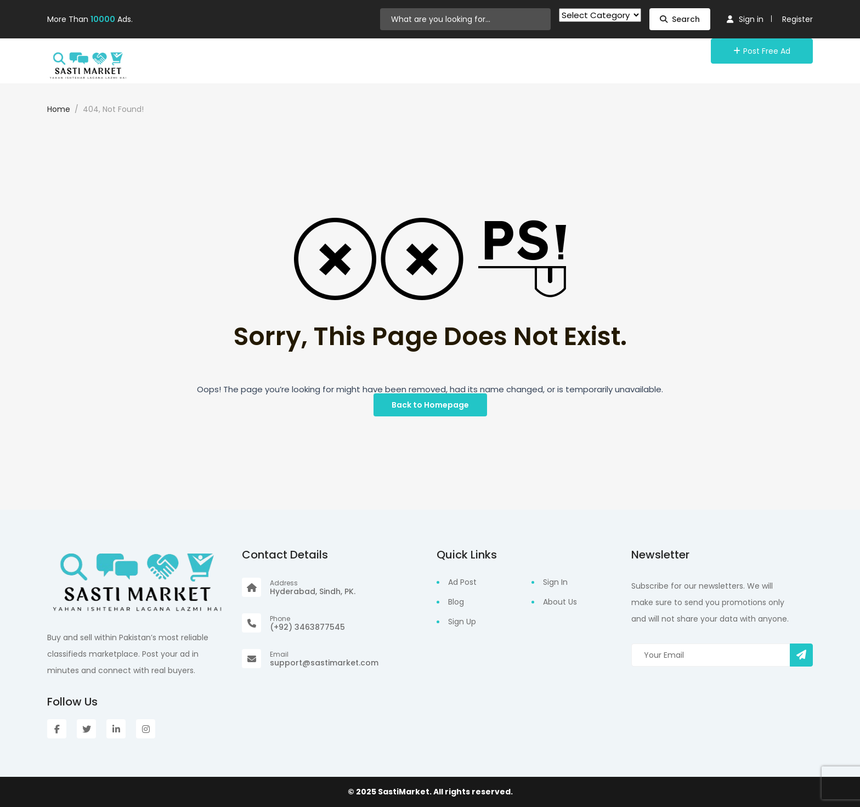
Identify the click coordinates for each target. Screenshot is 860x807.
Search (680, 19)
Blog (456, 601)
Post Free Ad (761, 51)
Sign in (745, 19)
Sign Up (462, 621)
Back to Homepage (430, 404)
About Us (560, 601)
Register (797, 19)
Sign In (555, 582)
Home (58, 109)
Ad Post (462, 582)
